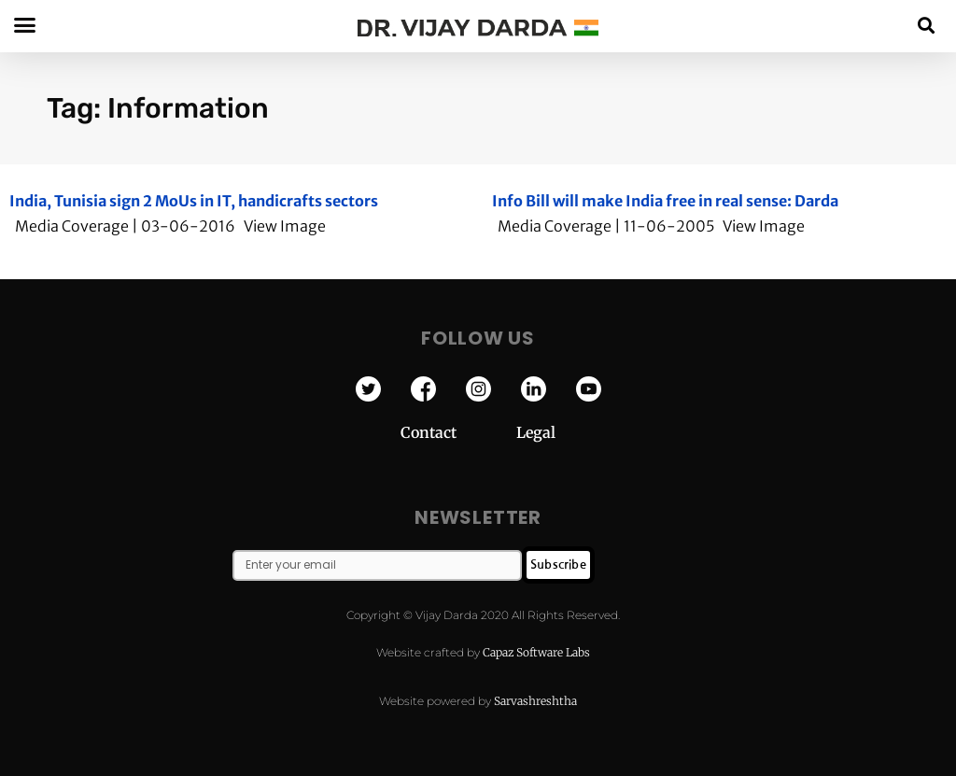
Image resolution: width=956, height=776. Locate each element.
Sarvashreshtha (535, 701)
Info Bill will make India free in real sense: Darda (665, 200)
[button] (926, 24)
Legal (535, 432)
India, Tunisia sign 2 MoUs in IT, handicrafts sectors (193, 200)
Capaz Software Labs (536, 652)
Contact (458, 432)
